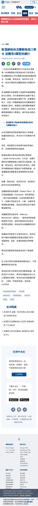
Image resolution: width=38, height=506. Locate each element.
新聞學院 (23, 462)
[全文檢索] (35, 7)
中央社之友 (23, 488)
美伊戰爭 (5, 13)
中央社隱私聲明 (27, 502)
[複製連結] (13, 63)
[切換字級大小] (19, 63)
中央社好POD (24, 466)
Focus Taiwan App (26, 452)
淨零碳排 (23, 459)
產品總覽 (23, 474)
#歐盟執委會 (17, 295)
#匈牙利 (27, 295)
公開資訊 (8, 479)
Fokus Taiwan (10, 452)
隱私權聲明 (9, 488)
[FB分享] (3, 63)
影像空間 (23, 479)
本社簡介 (8, 474)
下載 (33, 2)
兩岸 (31, 13)
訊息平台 (23, 481)
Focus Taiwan (10, 448)
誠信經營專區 (10, 486)
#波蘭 (5, 299)
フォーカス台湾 (10, 450)
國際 (25, 13)
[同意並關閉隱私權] (36, 499)
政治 (19, 13)
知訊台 (22, 486)
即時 (13, 13)
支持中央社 (29, 7)
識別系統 (8, 477)
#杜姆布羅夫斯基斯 (9, 291)
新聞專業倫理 (10, 484)
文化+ (22, 457)
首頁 (3, 44)
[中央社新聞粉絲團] (19, 440)
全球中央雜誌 (24, 455)
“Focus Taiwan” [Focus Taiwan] (25, 495)
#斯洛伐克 (6, 295)
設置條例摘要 (10, 481)
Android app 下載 (25, 450)
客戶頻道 (23, 477)
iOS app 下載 (24, 448)
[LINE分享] (8, 63)
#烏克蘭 (21, 291)
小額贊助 (19, 374)
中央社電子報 (24, 464)
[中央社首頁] (19, 7)
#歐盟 (12, 299)
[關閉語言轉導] (36, 491)
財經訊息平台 (24, 484)
